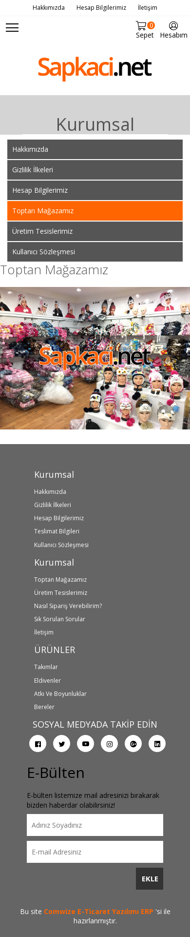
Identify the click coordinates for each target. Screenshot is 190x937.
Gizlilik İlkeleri (32, 169)
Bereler (44, 707)
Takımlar (46, 667)
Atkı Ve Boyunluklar (60, 694)
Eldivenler (47, 680)
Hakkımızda (49, 7)
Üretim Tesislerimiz (42, 231)
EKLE (150, 878)
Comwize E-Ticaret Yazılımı (91, 911)
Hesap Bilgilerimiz (101, 7)
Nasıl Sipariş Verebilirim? (68, 606)
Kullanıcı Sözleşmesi (43, 251)
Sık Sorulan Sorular (59, 619)
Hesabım (174, 30)
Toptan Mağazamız (43, 210)
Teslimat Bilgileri (56, 531)
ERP (147, 911)
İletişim (147, 7)
